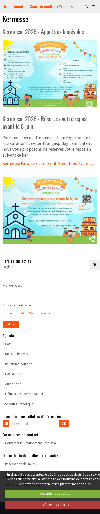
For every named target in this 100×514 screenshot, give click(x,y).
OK (64, 423)
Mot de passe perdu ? (43, 313)
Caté (8, 344)
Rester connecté (17, 305)
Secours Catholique (19, 404)
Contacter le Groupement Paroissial (31, 443)
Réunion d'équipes (18, 364)
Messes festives (16, 354)
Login (7, 267)
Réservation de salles (20, 464)
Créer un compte (14, 313)
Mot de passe (12, 285)
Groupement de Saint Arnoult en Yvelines (38, 6)
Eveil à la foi (13, 374)
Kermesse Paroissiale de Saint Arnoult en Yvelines (48, 163)
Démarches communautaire (25, 394)
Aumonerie (13, 384)
